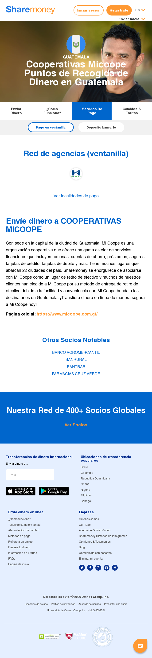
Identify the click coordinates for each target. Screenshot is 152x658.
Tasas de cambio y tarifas (24, 525)
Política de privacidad (63, 604)
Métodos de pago (92, 111)
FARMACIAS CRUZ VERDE (76, 374)
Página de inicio (18, 564)
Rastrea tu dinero (19, 547)
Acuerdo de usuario (89, 604)
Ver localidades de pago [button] (76, 196)
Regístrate (119, 10)
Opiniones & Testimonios (95, 542)
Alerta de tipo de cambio (23, 531)
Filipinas (86, 496)
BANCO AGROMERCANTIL (76, 352)
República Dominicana (95, 479)
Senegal (86, 501)
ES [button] (137, 10)
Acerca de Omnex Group (94, 531)
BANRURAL (76, 359)
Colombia (87, 473)
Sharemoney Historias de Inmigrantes (103, 536)
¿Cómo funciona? (52, 111)
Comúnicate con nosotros (95, 553)
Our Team (85, 525)
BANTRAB (76, 367)
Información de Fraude (22, 553)
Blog (82, 547)
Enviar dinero (16, 111)
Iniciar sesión (88, 10)
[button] (132, 19)
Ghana (85, 484)
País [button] (13, 475)
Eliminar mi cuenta (91, 559)
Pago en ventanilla (51, 127)
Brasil (84, 467)
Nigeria (85, 490)
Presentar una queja (115, 604)
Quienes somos (89, 519)
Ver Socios (76, 424)
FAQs (11, 559)
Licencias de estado (36, 604)
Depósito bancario (101, 127)
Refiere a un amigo (20, 542)
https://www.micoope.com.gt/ (67, 313)
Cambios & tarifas (132, 111)
